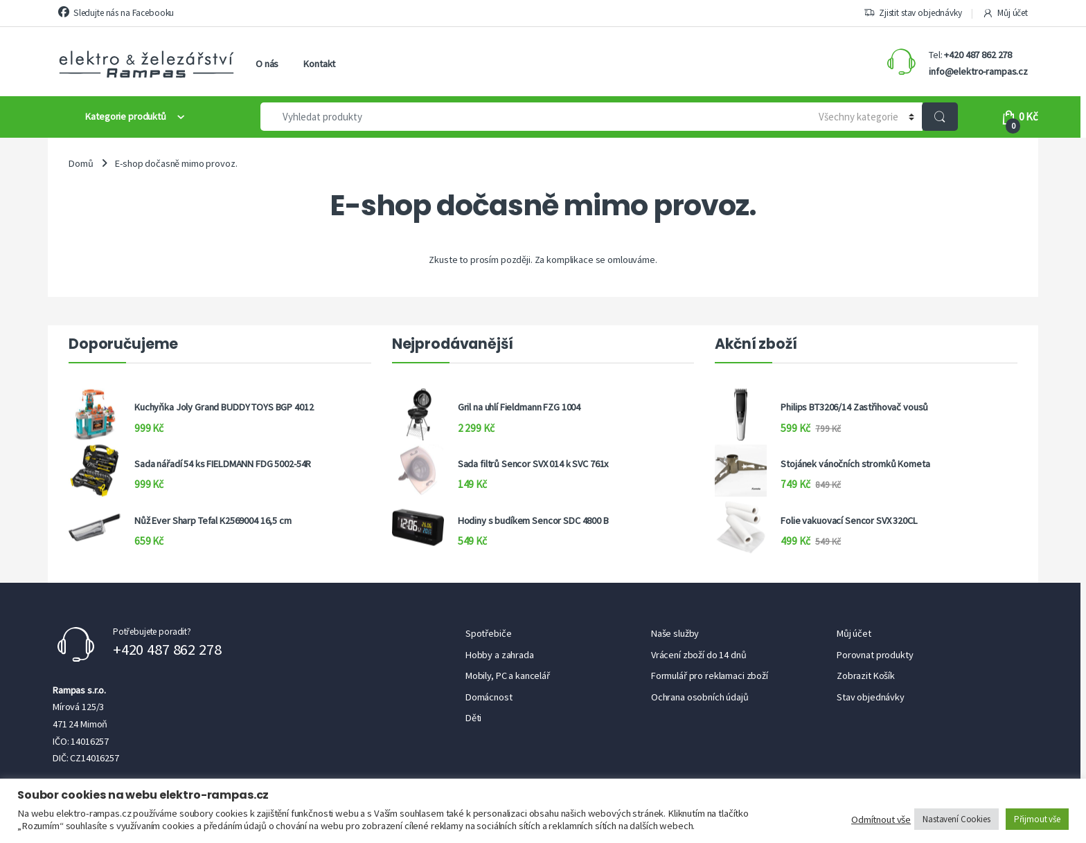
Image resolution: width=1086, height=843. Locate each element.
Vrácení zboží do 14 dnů (699, 655)
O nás (267, 63)
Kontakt (319, 63)
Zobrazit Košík (866, 675)
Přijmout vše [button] (1037, 819)
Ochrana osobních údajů (700, 697)
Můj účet (1005, 13)
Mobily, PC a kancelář (507, 675)
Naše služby (675, 633)
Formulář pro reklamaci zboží (709, 675)
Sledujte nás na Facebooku (116, 12)
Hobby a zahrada (499, 655)
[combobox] (529, 116)
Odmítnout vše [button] (881, 819)
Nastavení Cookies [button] (956, 819)
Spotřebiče (488, 633)
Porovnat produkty (875, 655)
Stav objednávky (871, 697)
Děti (473, 717)
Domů (81, 163)
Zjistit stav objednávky (913, 13)
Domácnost (489, 697)
